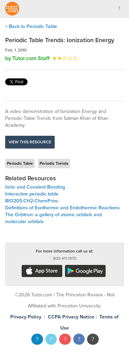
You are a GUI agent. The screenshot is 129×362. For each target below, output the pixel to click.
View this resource (30, 142)
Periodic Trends (54, 163)
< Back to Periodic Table (31, 26)
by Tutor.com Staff (27, 58)
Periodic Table (20, 163)
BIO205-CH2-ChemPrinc (31, 201)
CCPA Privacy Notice (71, 317)
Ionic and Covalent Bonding (35, 187)
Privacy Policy (25, 317)
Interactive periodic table (31, 194)
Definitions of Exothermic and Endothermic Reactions (62, 208)
